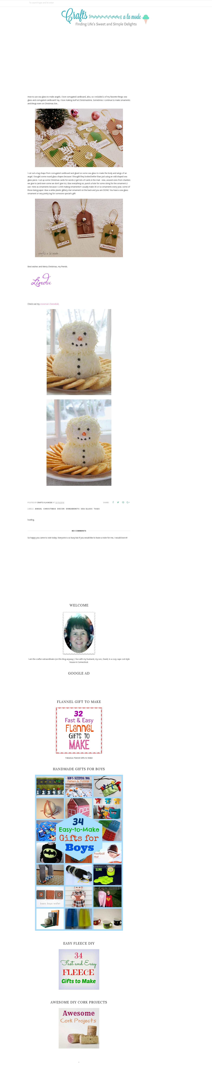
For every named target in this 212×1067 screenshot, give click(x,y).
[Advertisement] (106, 59)
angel (38, 509)
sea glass (87, 509)
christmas (49, 509)
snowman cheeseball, (49, 304)
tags (97, 509)
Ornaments (73, 509)
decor (61, 509)
